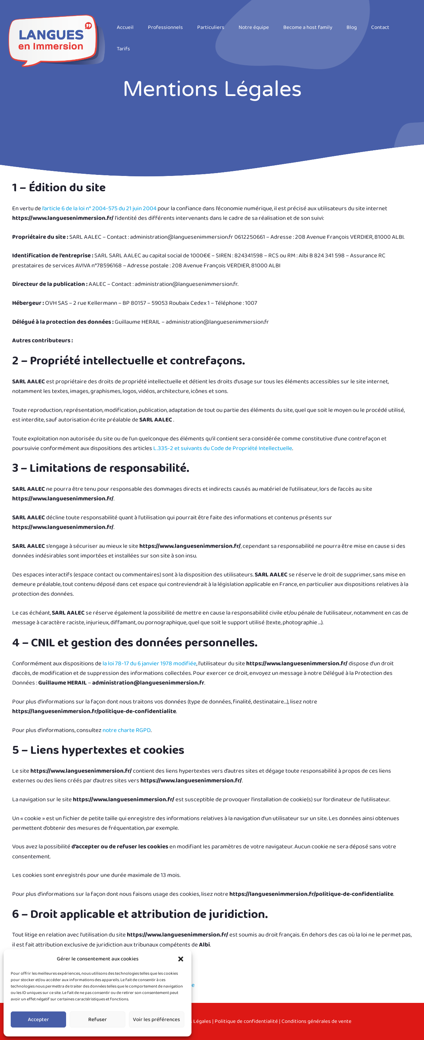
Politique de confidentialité (246, 1021)
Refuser (97, 1019)
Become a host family (307, 27)
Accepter (38, 1019)
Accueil (125, 27)
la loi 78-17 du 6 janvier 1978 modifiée (149, 663)
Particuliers (210, 27)
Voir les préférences (156, 1019)
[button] (180, 959)
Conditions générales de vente (316, 1021)
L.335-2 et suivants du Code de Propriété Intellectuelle (222, 448)
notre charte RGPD (127, 730)
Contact (380, 27)
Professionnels (165, 27)
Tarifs (123, 49)
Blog (351, 27)
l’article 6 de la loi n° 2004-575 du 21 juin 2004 (99, 208)
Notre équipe (254, 27)
